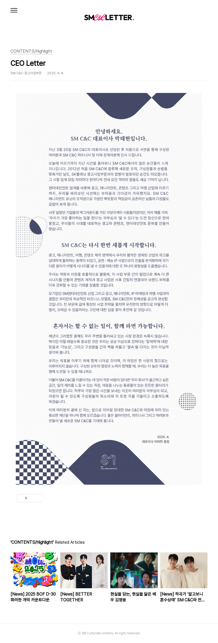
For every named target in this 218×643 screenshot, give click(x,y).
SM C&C (109, 17)
